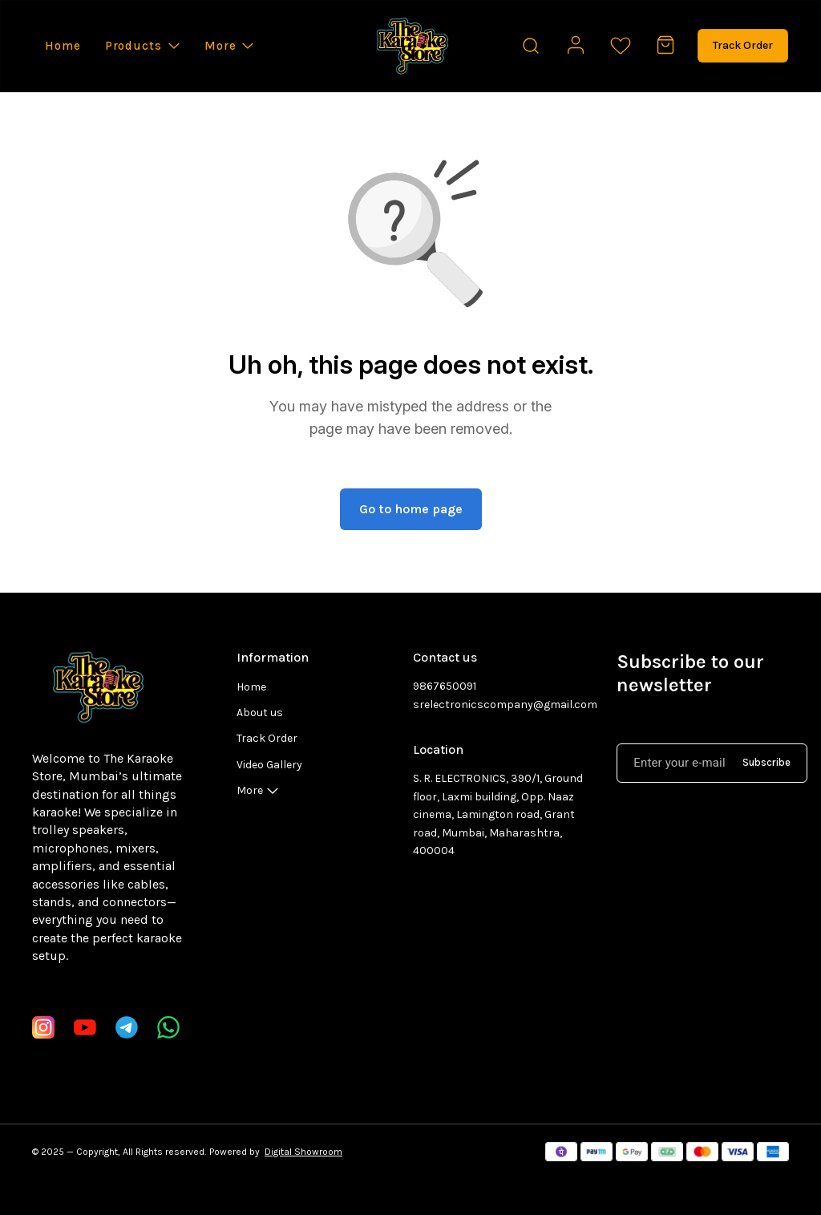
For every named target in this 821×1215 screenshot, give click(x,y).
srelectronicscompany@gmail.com (499, 704)
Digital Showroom (303, 1151)
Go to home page (411, 508)
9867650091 (444, 686)
